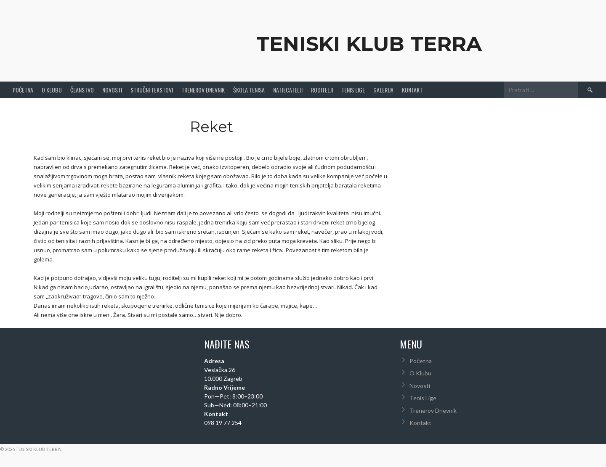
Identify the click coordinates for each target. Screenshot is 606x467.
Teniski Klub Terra (369, 44)
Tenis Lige (353, 89)
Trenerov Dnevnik (203, 89)
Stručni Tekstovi (151, 89)
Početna (23, 89)
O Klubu (52, 89)
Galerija (383, 89)
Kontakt (412, 89)
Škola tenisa (249, 89)
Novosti (112, 89)
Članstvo (82, 89)
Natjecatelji (288, 89)
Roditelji (322, 89)
